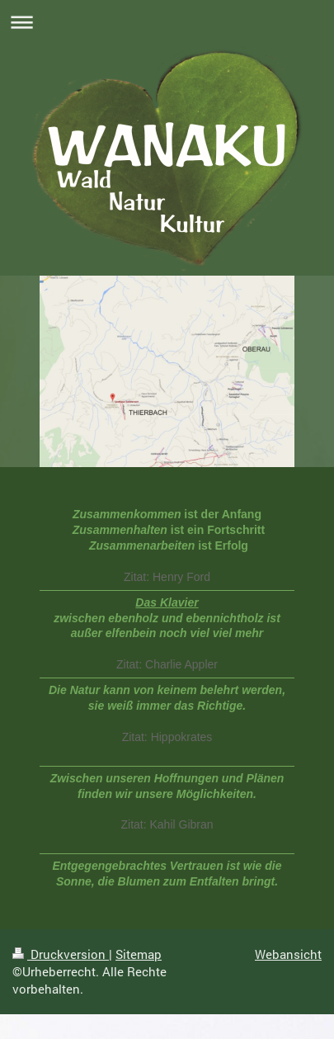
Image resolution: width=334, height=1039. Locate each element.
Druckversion (60, 954)
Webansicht (288, 954)
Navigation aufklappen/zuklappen (167, 22)
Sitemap (138, 954)
